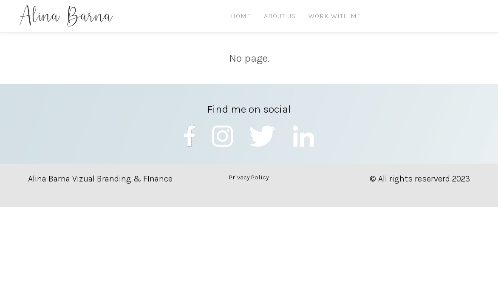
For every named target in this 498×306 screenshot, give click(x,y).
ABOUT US (280, 16)
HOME (241, 16)
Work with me (334, 16)
